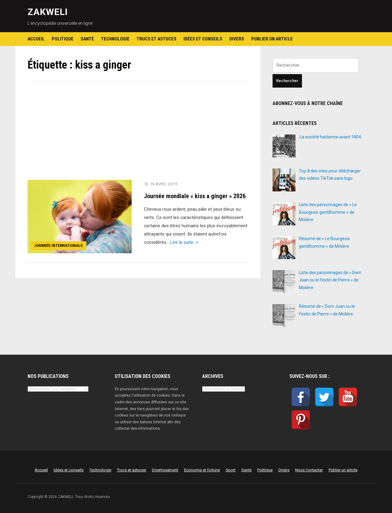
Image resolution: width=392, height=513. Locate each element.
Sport (231, 470)
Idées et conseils (202, 39)
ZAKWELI (48, 11)
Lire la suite (184, 242)
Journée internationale (58, 245)
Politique (63, 39)
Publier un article (272, 39)
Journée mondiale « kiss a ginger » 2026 (195, 195)
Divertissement (165, 470)
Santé (87, 39)
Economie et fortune (202, 470)
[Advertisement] (138, 134)
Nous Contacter (309, 470)
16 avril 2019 (163, 184)
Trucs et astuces (156, 39)
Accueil (36, 39)
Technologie (115, 39)
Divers (236, 39)
